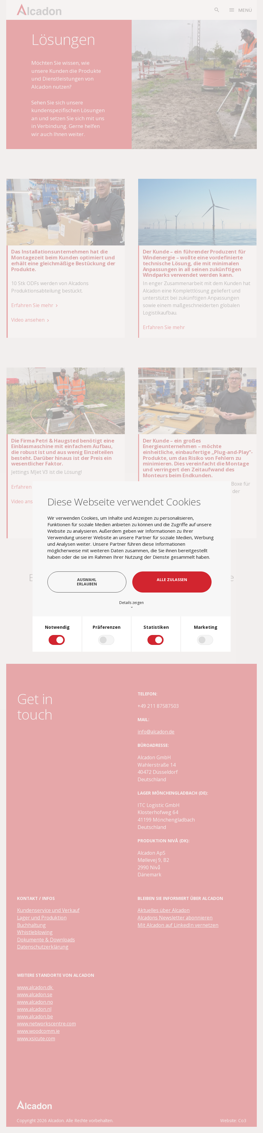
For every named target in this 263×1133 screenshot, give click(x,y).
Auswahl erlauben (87, 582)
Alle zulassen (172, 579)
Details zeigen (131, 604)
